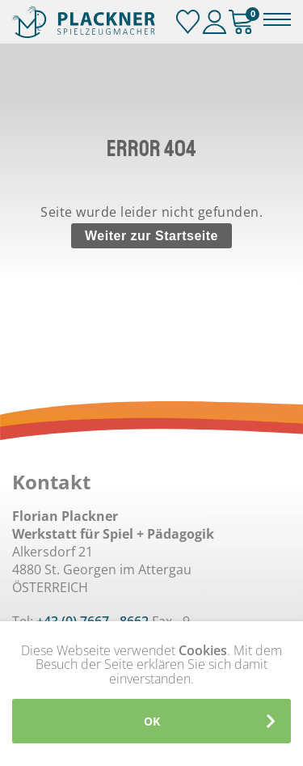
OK (152, 721)
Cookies (203, 650)
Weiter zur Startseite (151, 236)
